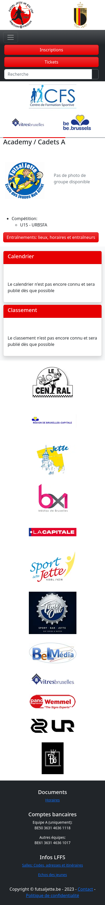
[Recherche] (48, 74)
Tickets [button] (51, 62)
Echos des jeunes (52, 874)
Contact (85, 889)
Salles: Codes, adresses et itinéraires (52, 865)
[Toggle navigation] (10, 37)
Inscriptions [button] (51, 50)
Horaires (52, 800)
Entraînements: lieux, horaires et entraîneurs (51, 237)
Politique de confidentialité (52, 895)
